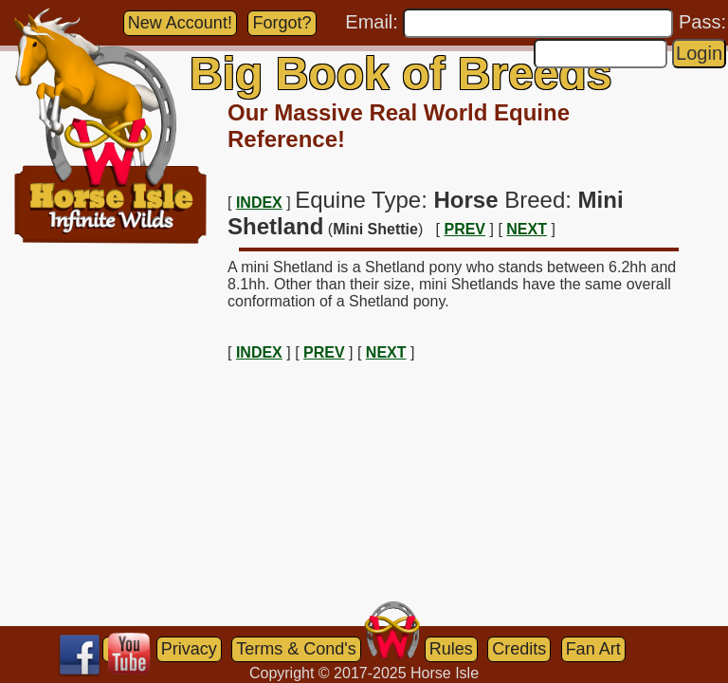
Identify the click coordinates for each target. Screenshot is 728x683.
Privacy (189, 648)
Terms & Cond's (295, 648)
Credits (519, 648)
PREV (464, 229)
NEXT (526, 229)
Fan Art (593, 648)
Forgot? (281, 22)
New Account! (180, 22)
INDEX (259, 202)
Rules (451, 648)
